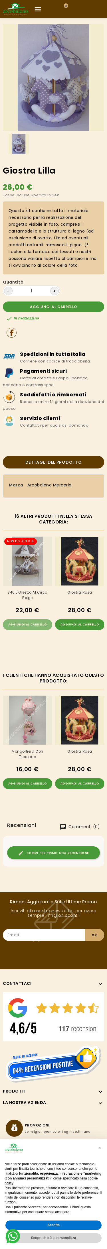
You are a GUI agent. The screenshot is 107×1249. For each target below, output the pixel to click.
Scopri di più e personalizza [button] (53, 1238)
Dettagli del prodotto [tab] (53, 462)
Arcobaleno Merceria (49, 485)
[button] (99, 1148)
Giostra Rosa (79, 592)
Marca (16, 485)
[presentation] (60, 952)
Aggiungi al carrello (53, 306)
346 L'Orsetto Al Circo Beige (27, 595)
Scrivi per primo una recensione (53, 853)
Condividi (11, 332)
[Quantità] (31, 291)
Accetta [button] (53, 1225)
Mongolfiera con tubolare (27, 754)
